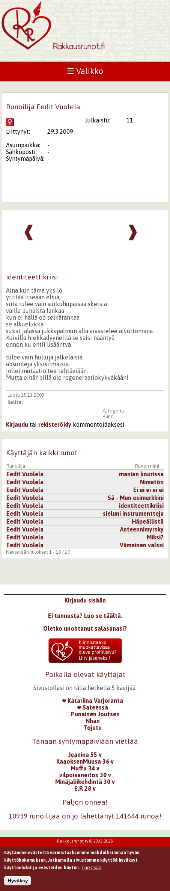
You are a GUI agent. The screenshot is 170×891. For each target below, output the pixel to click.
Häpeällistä (148, 521)
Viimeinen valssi (142, 545)
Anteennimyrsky (142, 529)
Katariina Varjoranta (92, 700)
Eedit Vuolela (25, 474)
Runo (108, 416)
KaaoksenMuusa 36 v (85, 761)
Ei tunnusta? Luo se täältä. (85, 615)
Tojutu (92, 727)
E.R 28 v (85, 788)
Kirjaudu (17, 424)
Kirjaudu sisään (85, 600)
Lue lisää (91, 870)
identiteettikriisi (141, 505)
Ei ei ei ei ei (148, 489)
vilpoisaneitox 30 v (85, 775)
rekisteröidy (54, 424)
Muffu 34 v (85, 768)
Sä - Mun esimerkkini (136, 497)
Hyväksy (18, 883)
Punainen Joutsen (93, 714)
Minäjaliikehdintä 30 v (85, 781)
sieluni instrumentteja (133, 513)
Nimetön (152, 482)
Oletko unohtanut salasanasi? (85, 628)
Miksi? (155, 537)
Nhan (93, 720)
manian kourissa (141, 474)
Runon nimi (147, 466)
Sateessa (92, 707)
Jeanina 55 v (85, 754)
